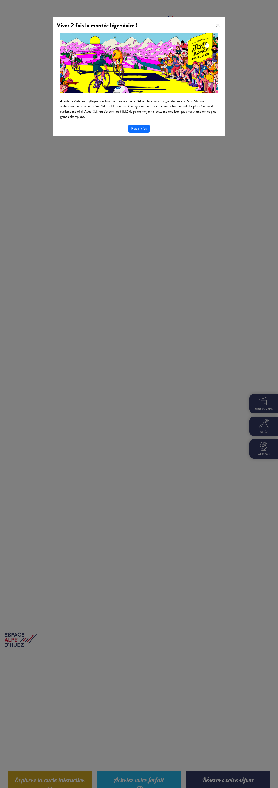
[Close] (218, 25)
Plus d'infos (139, 128)
